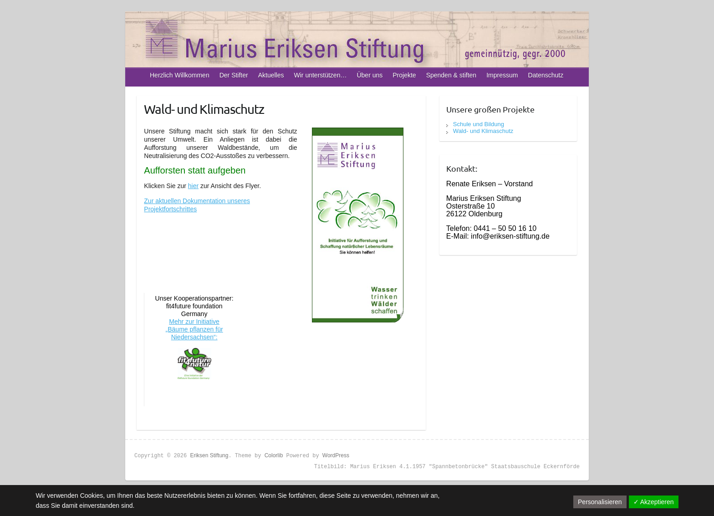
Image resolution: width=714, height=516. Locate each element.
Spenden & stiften (451, 75)
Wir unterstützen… (320, 75)
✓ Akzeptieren (653, 502)
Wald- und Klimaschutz (483, 131)
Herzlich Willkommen (179, 75)
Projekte (404, 75)
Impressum (502, 75)
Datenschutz (545, 75)
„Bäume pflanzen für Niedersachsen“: (194, 333)
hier (193, 185)
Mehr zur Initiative (194, 321)
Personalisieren (600, 502)
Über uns (369, 75)
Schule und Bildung (478, 124)
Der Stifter (233, 75)
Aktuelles (271, 75)
